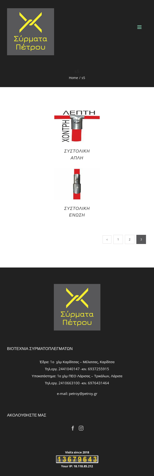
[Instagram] (81, 428)
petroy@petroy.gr (83, 393)
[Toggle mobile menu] (140, 27)
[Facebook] (73, 428)
